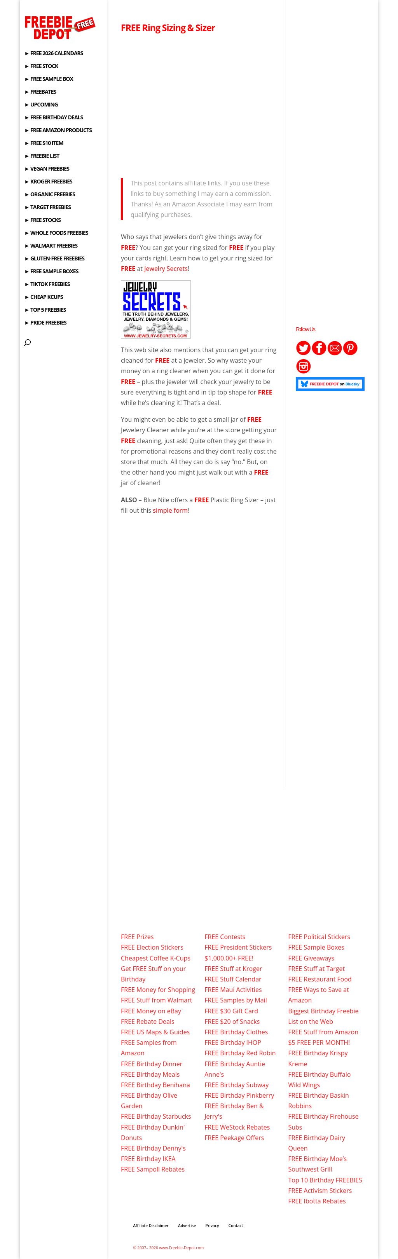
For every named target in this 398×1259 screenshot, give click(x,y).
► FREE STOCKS (42, 220)
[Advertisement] (199, 103)
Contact (236, 1225)
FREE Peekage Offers (234, 1137)
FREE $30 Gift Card (231, 1011)
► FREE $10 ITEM (43, 143)
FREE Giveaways (311, 958)
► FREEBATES (40, 92)
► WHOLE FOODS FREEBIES (56, 233)
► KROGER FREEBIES (48, 182)
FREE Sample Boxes (316, 947)
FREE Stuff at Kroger (233, 968)
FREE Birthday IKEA (148, 1158)
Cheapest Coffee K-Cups (155, 958)
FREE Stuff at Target (316, 968)
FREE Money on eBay (151, 1011)
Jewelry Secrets (166, 268)
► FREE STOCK (41, 66)
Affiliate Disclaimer (150, 1225)
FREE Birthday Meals (150, 1074)
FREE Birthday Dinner (151, 1064)
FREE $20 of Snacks (232, 1021)
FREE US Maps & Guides (155, 1032)
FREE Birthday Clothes (236, 1032)
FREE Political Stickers (319, 936)
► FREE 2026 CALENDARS (53, 54)
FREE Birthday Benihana (155, 1085)
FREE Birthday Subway (236, 1085)
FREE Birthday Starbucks (156, 1116)
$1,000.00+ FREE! (228, 958)
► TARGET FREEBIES (47, 207)
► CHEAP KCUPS (43, 297)
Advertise (187, 1225)
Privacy (212, 1225)
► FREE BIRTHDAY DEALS (53, 118)
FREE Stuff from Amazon (323, 1032)
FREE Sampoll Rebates (153, 1169)
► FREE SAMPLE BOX (48, 79)
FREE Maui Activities (233, 989)
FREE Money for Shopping (158, 989)
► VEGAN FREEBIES (46, 169)
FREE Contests (224, 936)
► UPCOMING (41, 105)
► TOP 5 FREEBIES (45, 310)
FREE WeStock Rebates (237, 1127)
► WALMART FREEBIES (50, 246)
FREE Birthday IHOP (232, 1042)
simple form (170, 510)
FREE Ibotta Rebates (317, 1201)
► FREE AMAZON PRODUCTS (57, 130)
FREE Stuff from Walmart (156, 1000)
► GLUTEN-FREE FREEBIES (54, 259)
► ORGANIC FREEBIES (49, 195)
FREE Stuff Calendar (232, 979)
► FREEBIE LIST (41, 156)
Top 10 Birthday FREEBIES (325, 1180)
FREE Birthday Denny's (153, 1148)
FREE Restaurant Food (319, 979)
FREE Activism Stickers (320, 1190)
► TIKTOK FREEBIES (47, 284)
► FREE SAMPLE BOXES (51, 272)
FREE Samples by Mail (235, 1000)
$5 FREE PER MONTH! (319, 1042)
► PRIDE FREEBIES (45, 323)
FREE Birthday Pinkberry (239, 1095)
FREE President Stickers (238, 947)
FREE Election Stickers (152, 947)
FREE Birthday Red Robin (240, 1053)
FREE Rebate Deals (148, 1021)
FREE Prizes (137, 936)
